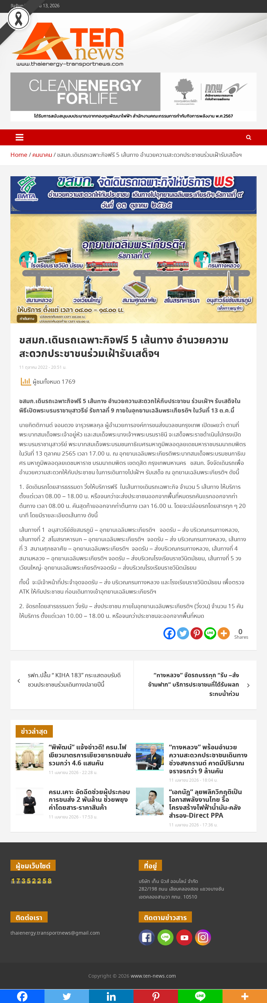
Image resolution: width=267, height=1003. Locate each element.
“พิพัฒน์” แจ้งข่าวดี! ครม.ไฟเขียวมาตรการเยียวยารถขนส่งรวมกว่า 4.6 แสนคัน (90, 755)
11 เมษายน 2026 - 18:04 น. (193, 780)
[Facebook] (169, 633)
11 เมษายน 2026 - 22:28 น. (73, 773)
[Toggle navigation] (19, 137)
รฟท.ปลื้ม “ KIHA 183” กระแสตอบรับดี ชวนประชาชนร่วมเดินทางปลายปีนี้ (74, 680)
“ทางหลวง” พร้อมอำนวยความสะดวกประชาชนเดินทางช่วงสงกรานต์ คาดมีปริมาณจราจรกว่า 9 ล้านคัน (208, 759)
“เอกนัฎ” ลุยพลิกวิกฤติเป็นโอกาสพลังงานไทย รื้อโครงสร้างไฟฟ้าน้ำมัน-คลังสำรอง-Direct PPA (205, 804)
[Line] (210, 633)
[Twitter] (183, 633)
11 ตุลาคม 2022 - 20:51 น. (42, 368)
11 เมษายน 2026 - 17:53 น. (73, 817)
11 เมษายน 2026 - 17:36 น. (193, 825)
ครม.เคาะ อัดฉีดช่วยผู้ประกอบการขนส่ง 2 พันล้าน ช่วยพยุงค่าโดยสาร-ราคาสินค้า (89, 800)
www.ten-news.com (153, 976)
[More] (224, 633)
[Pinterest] (197, 633)
